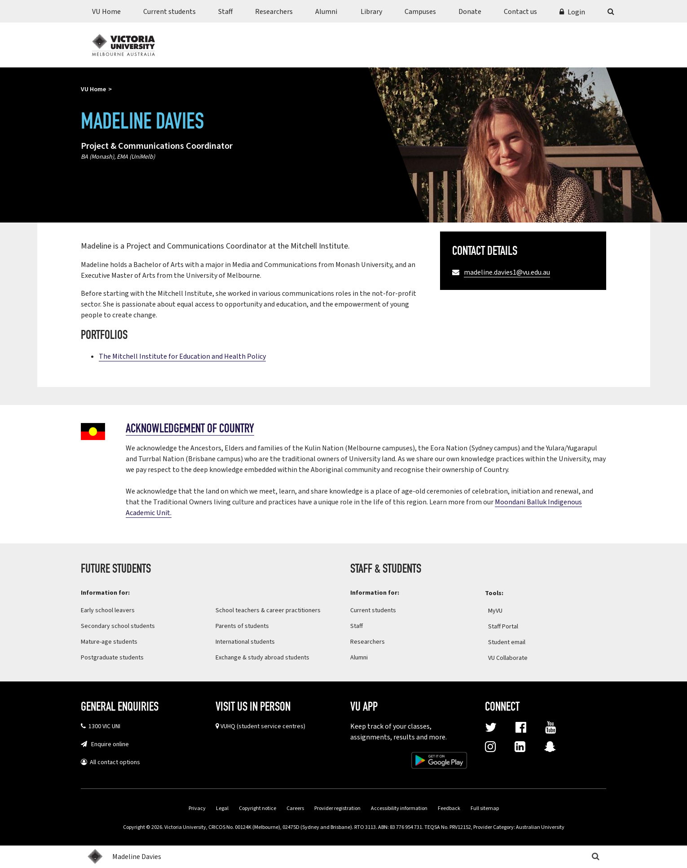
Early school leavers (108, 610)
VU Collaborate (513, 658)
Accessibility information (399, 808)
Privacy (197, 808)
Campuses (420, 12)
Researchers (274, 12)
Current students (169, 12)
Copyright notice (257, 808)
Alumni (326, 12)
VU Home (106, 12)
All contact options (113, 762)
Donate (469, 12)
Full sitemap (485, 808)
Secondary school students (118, 626)
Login (576, 12)
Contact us (520, 12)
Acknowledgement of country (190, 429)
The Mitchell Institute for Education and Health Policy (182, 356)
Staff (225, 12)
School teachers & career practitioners (268, 610)
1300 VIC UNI (103, 726)
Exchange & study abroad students (262, 657)
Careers (295, 808)
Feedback (449, 808)
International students (245, 641)
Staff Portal (508, 626)
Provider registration (337, 808)
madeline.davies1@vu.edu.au (507, 272)
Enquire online (108, 744)
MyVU (501, 610)
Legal (222, 808)
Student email (506, 642)
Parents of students (242, 626)
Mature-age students (109, 641)
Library (371, 12)
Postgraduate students (112, 657)
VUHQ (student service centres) (262, 726)
